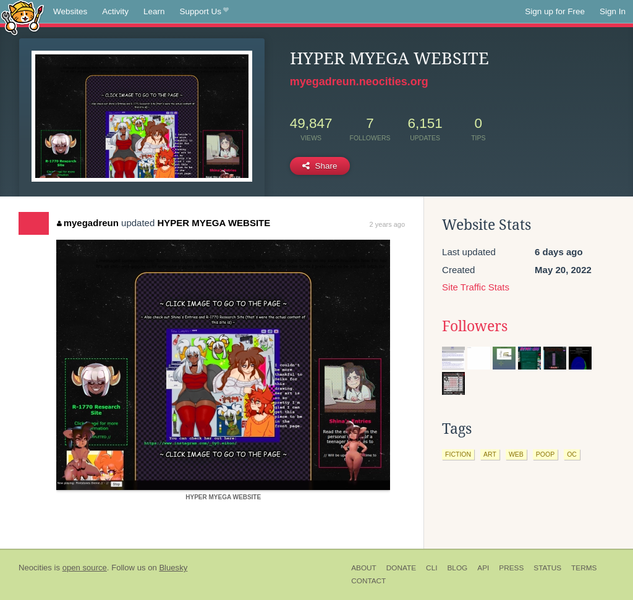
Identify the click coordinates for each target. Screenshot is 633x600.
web (516, 454)
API (483, 568)
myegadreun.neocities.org (359, 81)
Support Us (204, 12)
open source (84, 567)
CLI (431, 568)
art (489, 454)
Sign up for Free (555, 11)
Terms (584, 568)
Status (547, 568)
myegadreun (88, 223)
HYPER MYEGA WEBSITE (213, 223)
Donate (401, 568)
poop (545, 454)
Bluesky (173, 567)
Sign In (613, 11)
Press (511, 568)
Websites (70, 11)
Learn (154, 11)
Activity (115, 11)
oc (572, 454)
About (363, 568)
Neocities (35, 567)
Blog (457, 568)
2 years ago (387, 224)
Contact (368, 581)
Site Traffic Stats (475, 287)
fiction (458, 454)
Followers (475, 326)
